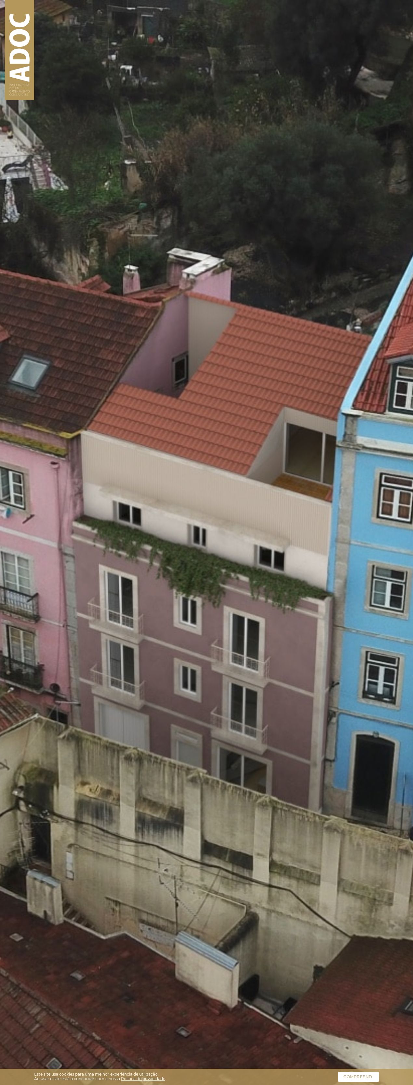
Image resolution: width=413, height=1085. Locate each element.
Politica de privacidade (143, 1078)
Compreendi (358, 1076)
